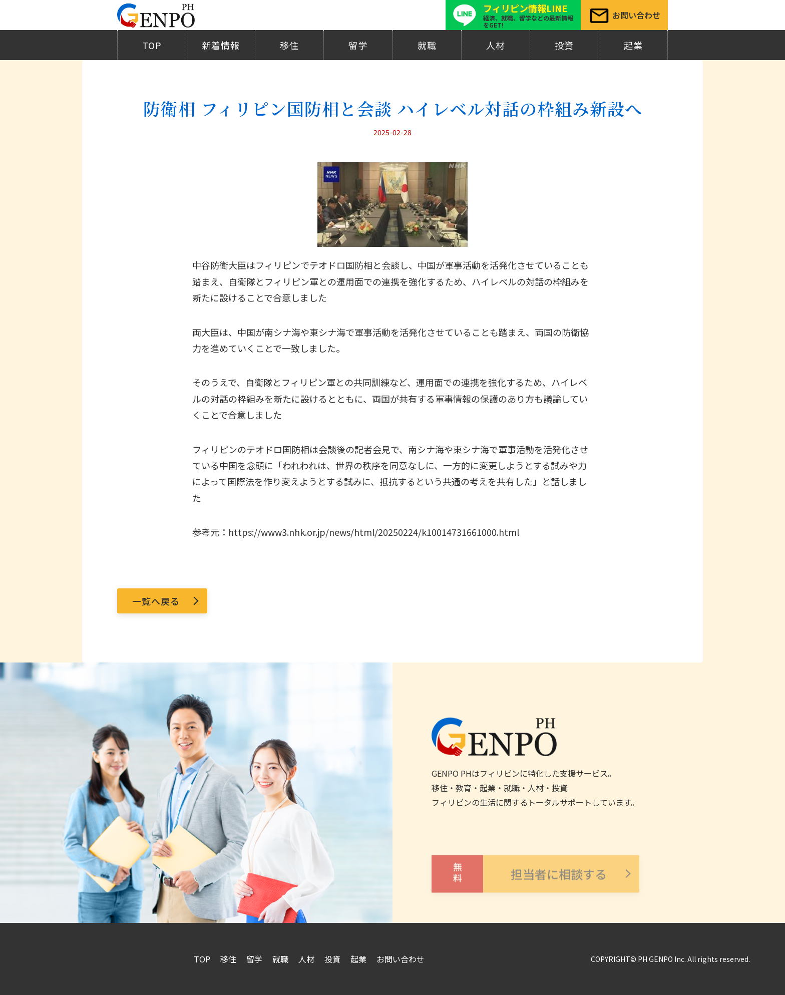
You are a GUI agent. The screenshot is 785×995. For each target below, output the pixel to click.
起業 (633, 45)
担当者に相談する (519, 888)
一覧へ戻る (156, 600)
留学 (357, 45)
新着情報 (221, 45)
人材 (495, 45)
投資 (564, 45)
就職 (427, 45)
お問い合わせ (400, 959)
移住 (289, 45)
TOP (152, 45)
